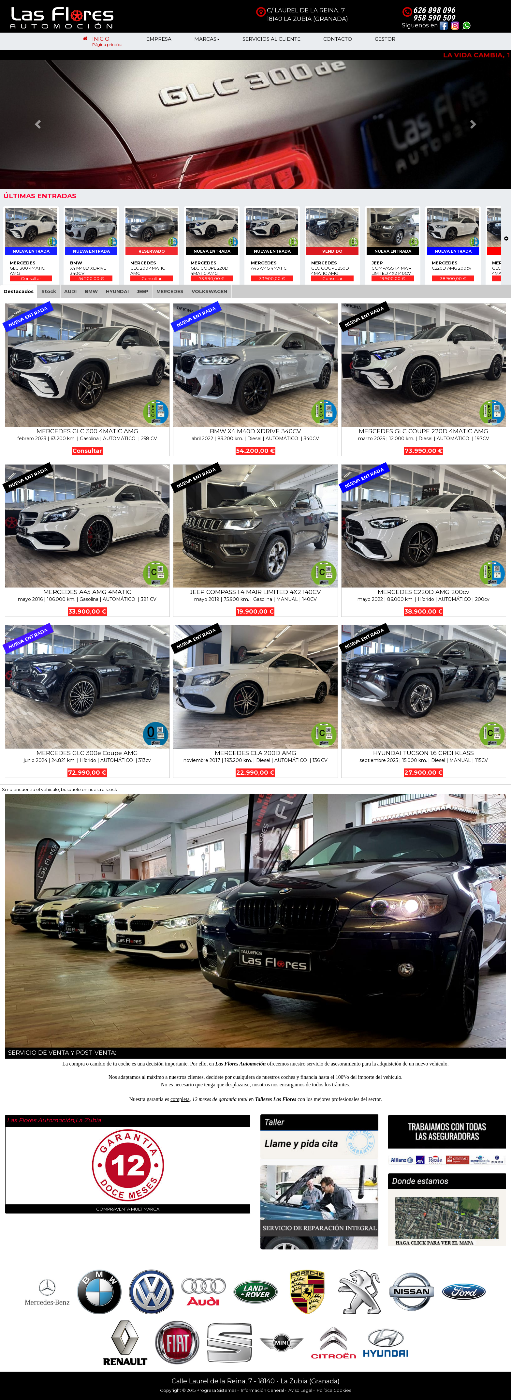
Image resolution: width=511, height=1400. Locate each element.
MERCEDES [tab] (169, 291)
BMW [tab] (91, 291)
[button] (38, 124)
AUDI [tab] (70, 291)
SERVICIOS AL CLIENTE (271, 41)
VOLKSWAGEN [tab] (209, 291)
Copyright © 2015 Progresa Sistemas (198, 1390)
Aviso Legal (300, 1390)
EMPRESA (158, 41)
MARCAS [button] (207, 41)
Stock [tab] (48, 291)
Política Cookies (334, 1390)
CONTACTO (337, 41)
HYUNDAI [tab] (117, 291)
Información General (262, 1390)
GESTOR (385, 41)
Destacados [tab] (19, 291)
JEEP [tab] (142, 291)
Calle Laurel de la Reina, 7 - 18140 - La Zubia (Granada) (256, 1381)
